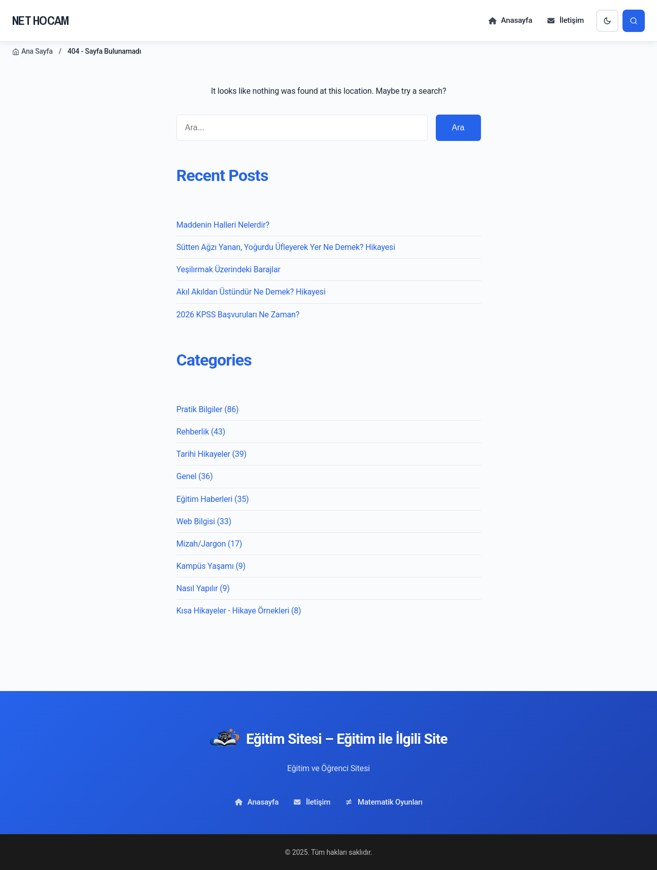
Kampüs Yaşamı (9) (211, 566)
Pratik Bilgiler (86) (208, 409)
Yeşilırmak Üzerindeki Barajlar (229, 269)
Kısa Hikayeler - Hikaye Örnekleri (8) (239, 610)
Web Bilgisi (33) (204, 521)
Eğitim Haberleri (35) (213, 499)
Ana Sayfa (32, 51)
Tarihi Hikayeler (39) (212, 454)
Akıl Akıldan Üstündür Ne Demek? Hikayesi (251, 292)
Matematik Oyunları (383, 802)
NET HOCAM (40, 20)
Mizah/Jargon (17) (210, 544)
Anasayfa (510, 20)
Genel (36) (195, 476)
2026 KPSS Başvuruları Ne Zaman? (238, 314)
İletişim (565, 20)
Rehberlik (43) (201, 432)
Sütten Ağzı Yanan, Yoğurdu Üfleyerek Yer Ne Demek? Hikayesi (286, 247)
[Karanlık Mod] (607, 21)
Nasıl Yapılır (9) (203, 588)
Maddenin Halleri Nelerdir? (223, 225)
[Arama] (634, 21)
